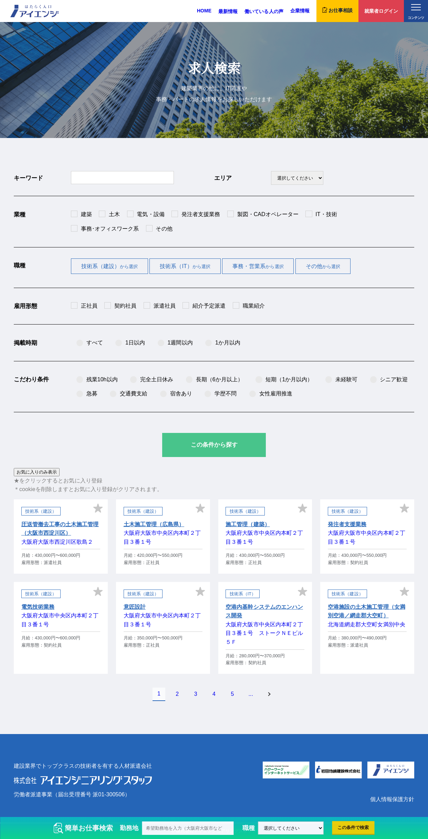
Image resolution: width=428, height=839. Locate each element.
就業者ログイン (381, 11)
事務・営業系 (258, 266)
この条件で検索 (353, 827)
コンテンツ (416, 12)
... (251, 694)
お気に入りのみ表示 (37, 472)
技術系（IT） (185, 266)
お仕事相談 (337, 10)
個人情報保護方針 (392, 799)
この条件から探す (214, 445)
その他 (323, 266)
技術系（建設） (109, 266)
